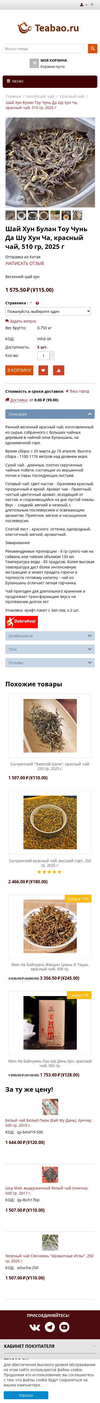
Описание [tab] (50, 414)
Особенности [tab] (50, 635)
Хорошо (26, 1395)
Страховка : (17, 302)
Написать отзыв (25, 263)
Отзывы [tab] (50, 662)
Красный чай (72, 96)
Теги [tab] (50, 649)
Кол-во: (12, 355)
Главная (13, 96)
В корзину (19, 370)
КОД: (9, 338)
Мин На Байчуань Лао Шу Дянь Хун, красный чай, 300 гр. (50, 1063)
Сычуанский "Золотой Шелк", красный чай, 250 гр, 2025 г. (50, 766)
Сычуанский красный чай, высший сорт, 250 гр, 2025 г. (50, 863)
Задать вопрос (21, 321)
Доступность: (17, 347)
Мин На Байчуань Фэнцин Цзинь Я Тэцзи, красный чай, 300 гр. (50, 967)
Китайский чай (40, 96)
